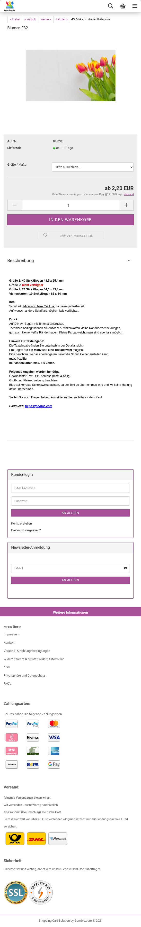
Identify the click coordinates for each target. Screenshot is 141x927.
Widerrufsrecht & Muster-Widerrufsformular (34, 659)
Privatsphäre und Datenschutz (24, 675)
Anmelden (70, 513)
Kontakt (9, 642)
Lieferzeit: (14, 148)
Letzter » (62, 19)
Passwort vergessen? (26, 530)
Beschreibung (20, 260)
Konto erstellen (21, 523)
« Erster (15, 19)
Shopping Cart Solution (54, 920)
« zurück (30, 19)
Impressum (11, 634)
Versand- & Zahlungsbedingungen (27, 651)
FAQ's (7, 683)
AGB (7, 667)
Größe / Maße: (17, 164)
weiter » (46, 19)
